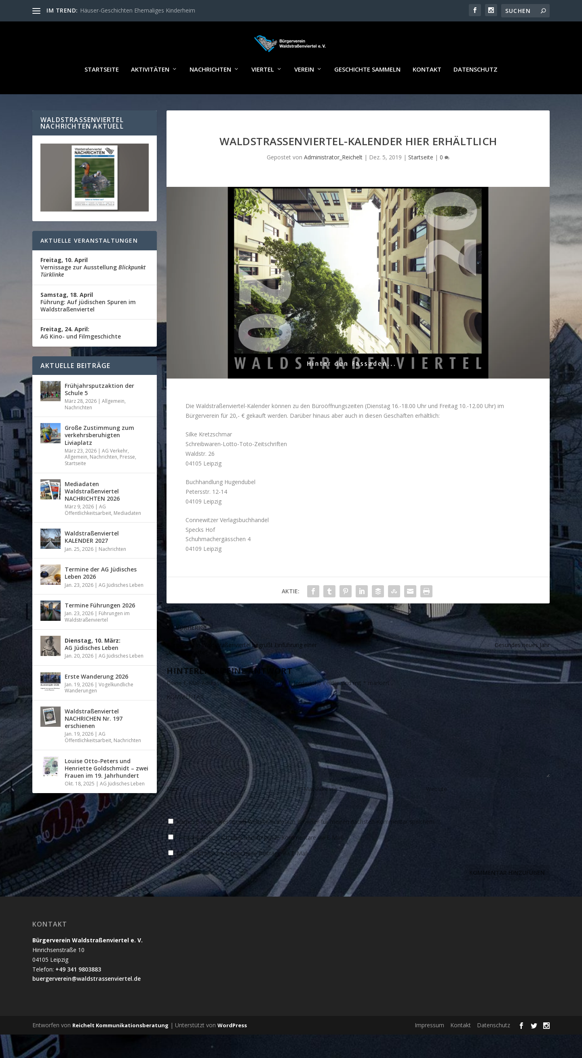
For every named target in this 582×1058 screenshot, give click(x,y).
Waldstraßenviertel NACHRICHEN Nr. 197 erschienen (93, 742)
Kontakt (427, 93)
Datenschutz (475, 93)
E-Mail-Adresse (320, 812)
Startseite (101, 93)
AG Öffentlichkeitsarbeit (88, 533)
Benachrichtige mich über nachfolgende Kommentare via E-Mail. (260, 861)
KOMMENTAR (185, 720)
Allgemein (113, 424)
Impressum (429, 1048)
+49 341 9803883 (78, 993)
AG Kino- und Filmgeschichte (80, 356)
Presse (127, 480)
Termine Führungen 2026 (100, 629)
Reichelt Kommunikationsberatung (120, 1048)
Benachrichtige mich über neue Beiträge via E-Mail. (242, 876)
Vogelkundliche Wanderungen (99, 711)
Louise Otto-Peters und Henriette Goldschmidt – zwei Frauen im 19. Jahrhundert (106, 792)
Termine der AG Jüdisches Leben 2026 (101, 596)
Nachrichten (210, 93)
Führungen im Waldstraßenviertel (97, 640)
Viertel (262, 93)
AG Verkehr (115, 474)
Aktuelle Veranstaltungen (89, 264)
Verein (304, 93)
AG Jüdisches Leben (121, 608)
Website (436, 812)
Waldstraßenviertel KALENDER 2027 (92, 560)
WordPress (232, 1048)
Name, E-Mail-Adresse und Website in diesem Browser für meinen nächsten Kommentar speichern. (306, 845)
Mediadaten (127, 536)
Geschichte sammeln (367, 93)
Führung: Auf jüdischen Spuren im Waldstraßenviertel (88, 325)
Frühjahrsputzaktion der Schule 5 (99, 412)
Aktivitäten (150, 93)
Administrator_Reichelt (333, 180)
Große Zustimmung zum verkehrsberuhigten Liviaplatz (99, 458)
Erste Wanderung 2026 (96, 700)
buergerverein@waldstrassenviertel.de (86, 1002)
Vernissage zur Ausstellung (93, 290)
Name (177, 812)
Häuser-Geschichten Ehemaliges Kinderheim (137, 10)
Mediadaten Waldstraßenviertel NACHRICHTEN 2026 (92, 515)
